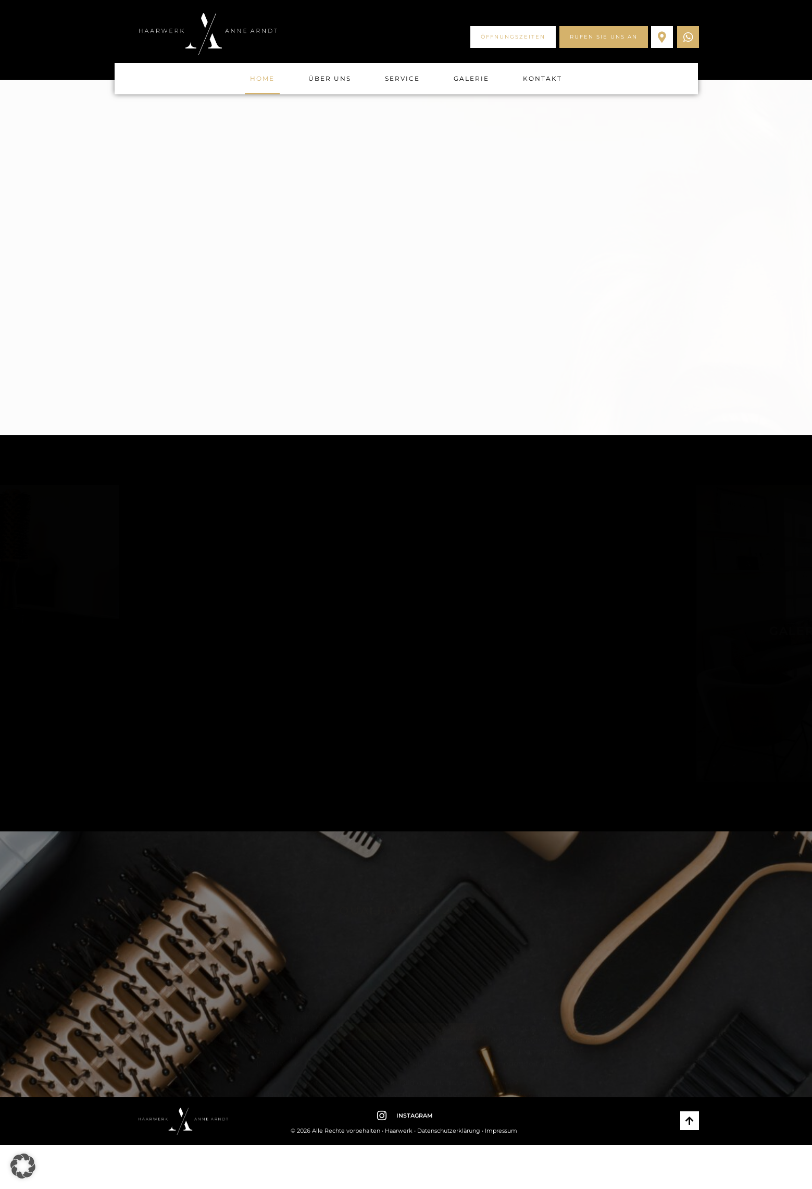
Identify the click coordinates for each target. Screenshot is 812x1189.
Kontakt (542, 78)
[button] (23, 1166)
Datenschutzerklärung (448, 1130)
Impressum (501, 1130)
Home (262, 78)
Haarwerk (399, 1130)
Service (402, 78)
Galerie (471, 78)
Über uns (329, 78)
